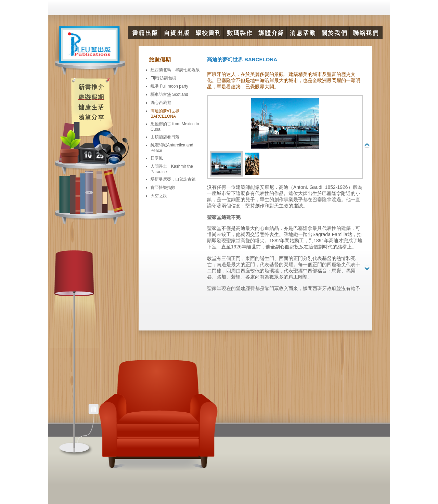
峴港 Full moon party (169, 86)
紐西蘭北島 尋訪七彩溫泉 (175, 69)
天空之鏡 (159, 195)
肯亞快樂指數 (163, 187)
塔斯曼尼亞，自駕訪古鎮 (173, 179)
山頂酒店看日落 (165, 136)
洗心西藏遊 (161, 102)
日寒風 (157, 158)
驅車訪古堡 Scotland (169, 94)
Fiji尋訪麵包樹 (163, 78)
